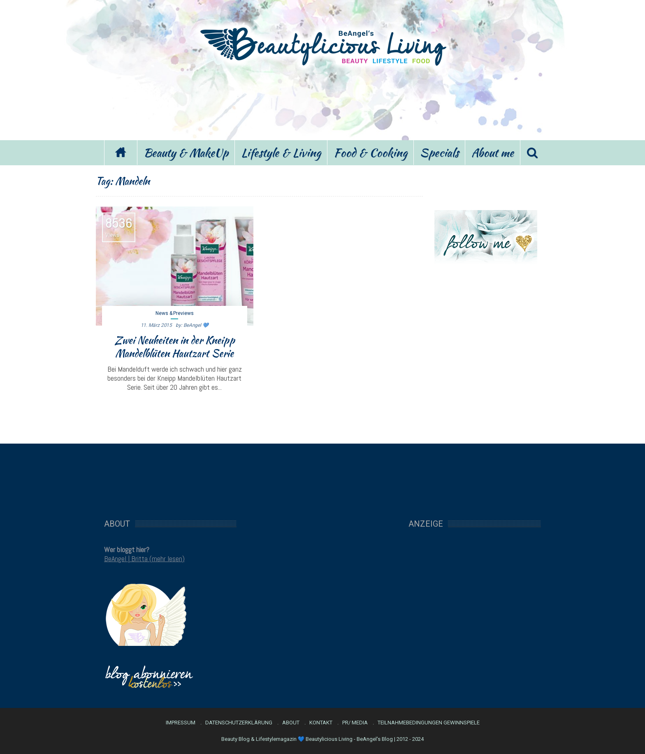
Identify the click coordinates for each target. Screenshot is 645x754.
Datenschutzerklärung (238, 722)
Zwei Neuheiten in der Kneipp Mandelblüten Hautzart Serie (174, 347)
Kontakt (320, 722)
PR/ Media (355, 722)
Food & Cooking (370, 152)
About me (492, 152)
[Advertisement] (322, 101)
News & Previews (174, 313)
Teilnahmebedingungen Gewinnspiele (429, 722)
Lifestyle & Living (281, 152)
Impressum (180, 722)
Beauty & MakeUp (186, 152)
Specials (439, 152)
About (290, 722)
